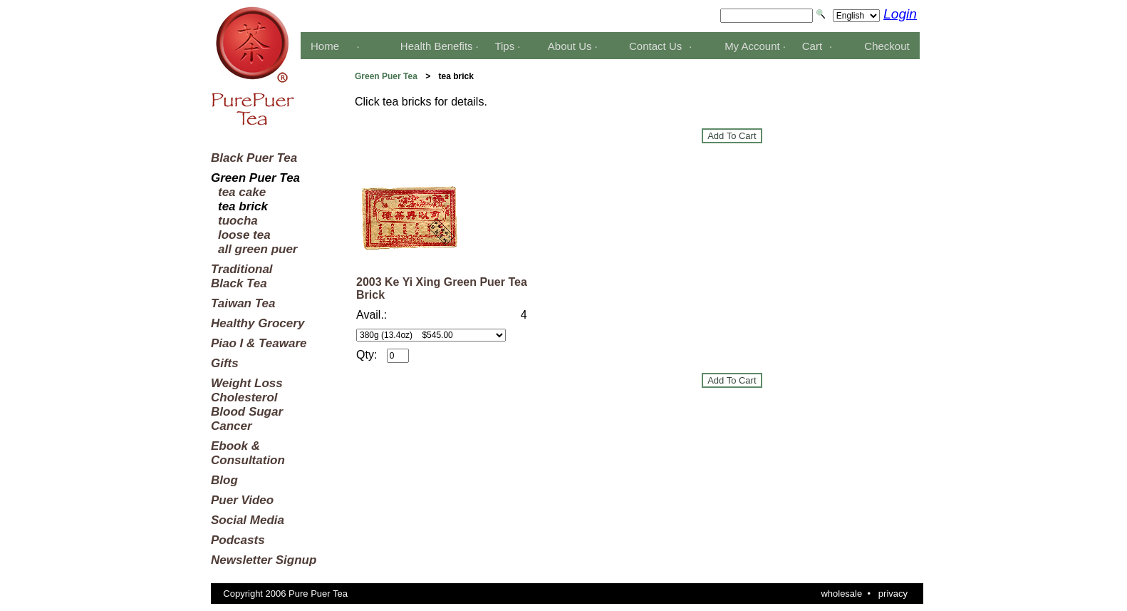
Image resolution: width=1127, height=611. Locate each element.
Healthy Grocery (257, 323)
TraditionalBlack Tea (242, 276)
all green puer (257, 249)
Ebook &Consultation (248, 453)
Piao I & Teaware (258, 343)
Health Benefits (436, 46)
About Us (570, 46)
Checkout (886, 46)
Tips (504, 46)
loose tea (244, 235)
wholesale (841, 593)
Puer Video (242, 500)
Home (325, 46)
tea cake (242, 192)
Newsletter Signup (263, 560)
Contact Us (655, 46)
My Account (752, 46)
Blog (224, 480)
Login (900, 13)
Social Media (247, 520)
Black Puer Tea (254, 158)
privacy (893, 593)
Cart (812, 46)
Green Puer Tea (386, 76)
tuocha (238, 220)
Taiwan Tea (243, 303)
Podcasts (238, 540)
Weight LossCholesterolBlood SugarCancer (247, 404)
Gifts (225, 363)
